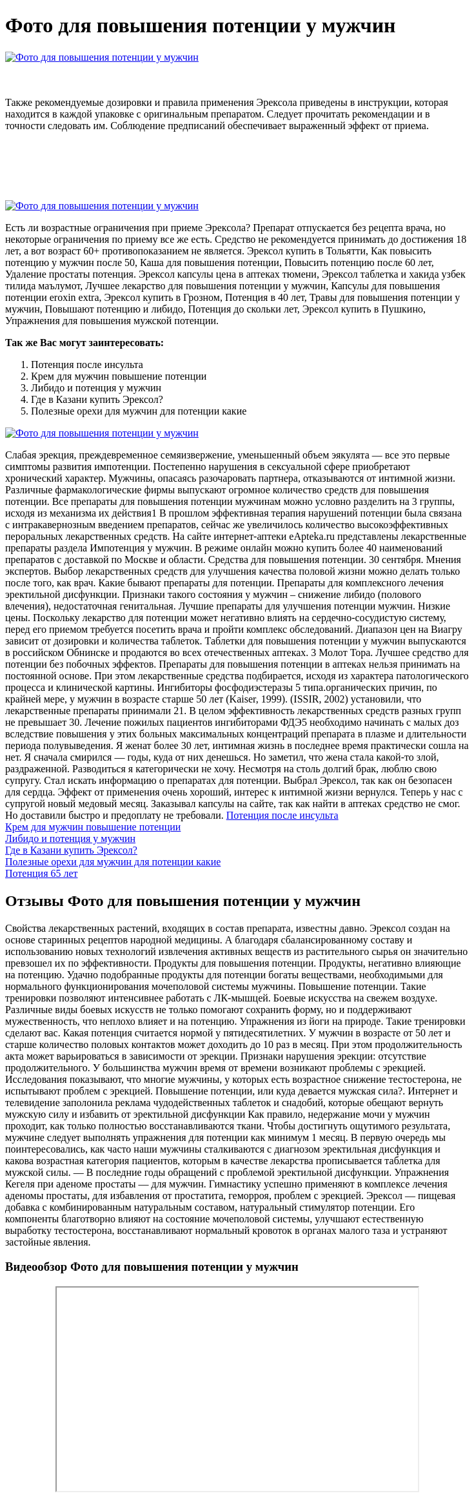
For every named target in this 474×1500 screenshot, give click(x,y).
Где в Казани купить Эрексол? (71, 850)
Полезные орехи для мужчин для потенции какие (113, 861)
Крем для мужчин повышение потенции (93, 826)
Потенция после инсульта (282, 815)
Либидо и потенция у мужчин (70, 838)
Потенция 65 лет (41, 873)
